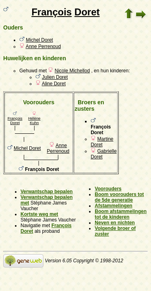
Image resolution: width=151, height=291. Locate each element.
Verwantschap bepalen (46, 191)
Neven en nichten (114, 223)
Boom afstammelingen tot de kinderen (121, 214)
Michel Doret (39, 40)
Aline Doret (54, 83)
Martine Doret (102, 142)
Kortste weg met (39, 214)
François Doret (15, 120)
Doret (87, 11)
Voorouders (108, 189)
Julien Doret (55, 77)
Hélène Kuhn (34, 120)
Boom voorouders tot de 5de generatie (119, 197)
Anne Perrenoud (43, 46)
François (51, 11)
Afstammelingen (113, 206)
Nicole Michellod (72, 71)
